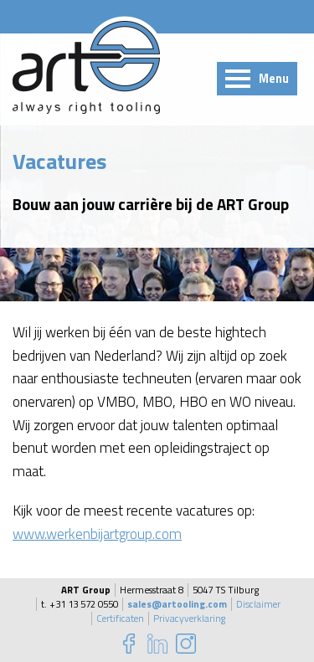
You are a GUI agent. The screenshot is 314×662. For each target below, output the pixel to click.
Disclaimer (258, 604)
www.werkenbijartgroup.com (97, 533)
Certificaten (120, 618)
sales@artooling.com (177, 604)
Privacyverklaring (189, 618)
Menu (274, 78)
